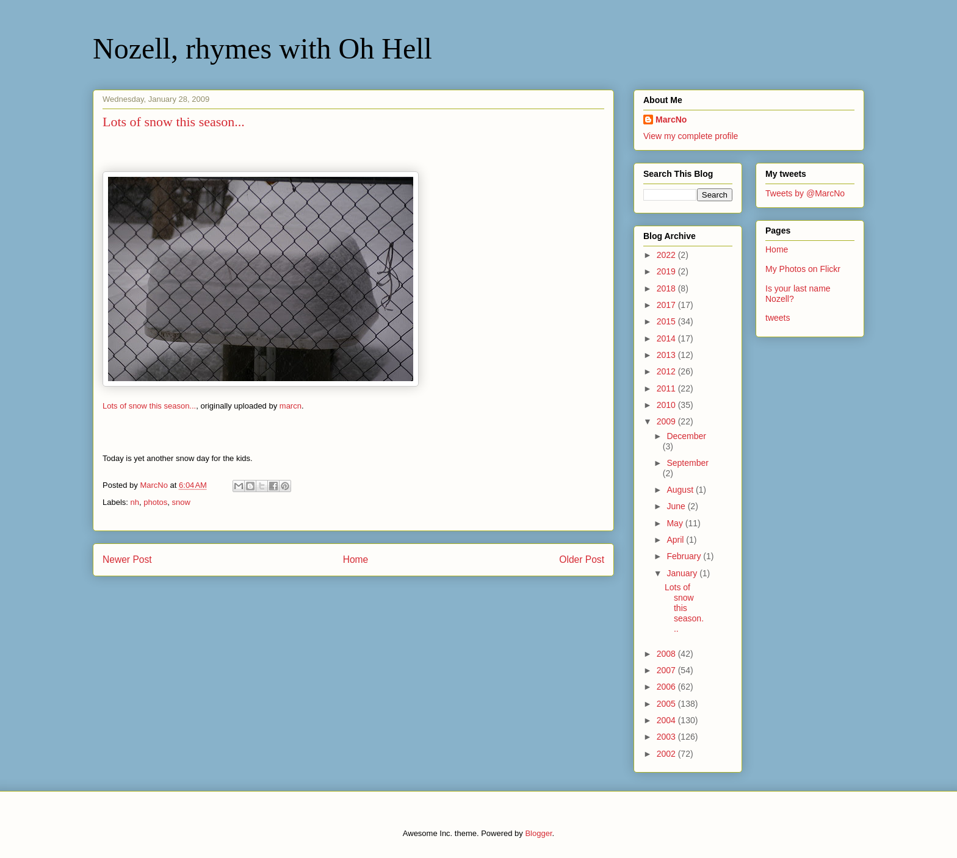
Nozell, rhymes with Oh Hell (262, 48)
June (676, 506)
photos (155, 502)
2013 (667, 355)
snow (181, 502)
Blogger (538, 833)
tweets (777, 318)
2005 (667, 704)
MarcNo (671, 119)
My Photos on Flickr (802, 269)
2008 (667, 654)
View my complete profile (690, 136)
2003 (667, 737)
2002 (667, 754)
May (675, 523)
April (676, 540)
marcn (291, 405)
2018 (667, 288)
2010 (667, 405)
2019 (667, 271)
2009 (667, 421)
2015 (667, 321)
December (686, 436)
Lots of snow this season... (149, 405)
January (682, 573)
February (684, 556)
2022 (667, 255)
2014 (667, 338)
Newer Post (127, 559)
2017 (667, 305)
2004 (667, 720)
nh (135, 502)
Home (356, 559)
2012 (667, 371)
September (687, 463)
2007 (667, 670)
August (680, 490)
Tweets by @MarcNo (805, 193)
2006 (667, 687)
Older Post (581, 559)
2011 (667, 388)
